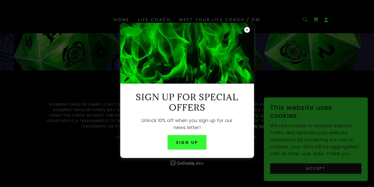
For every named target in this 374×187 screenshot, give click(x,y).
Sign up (187, 142)
